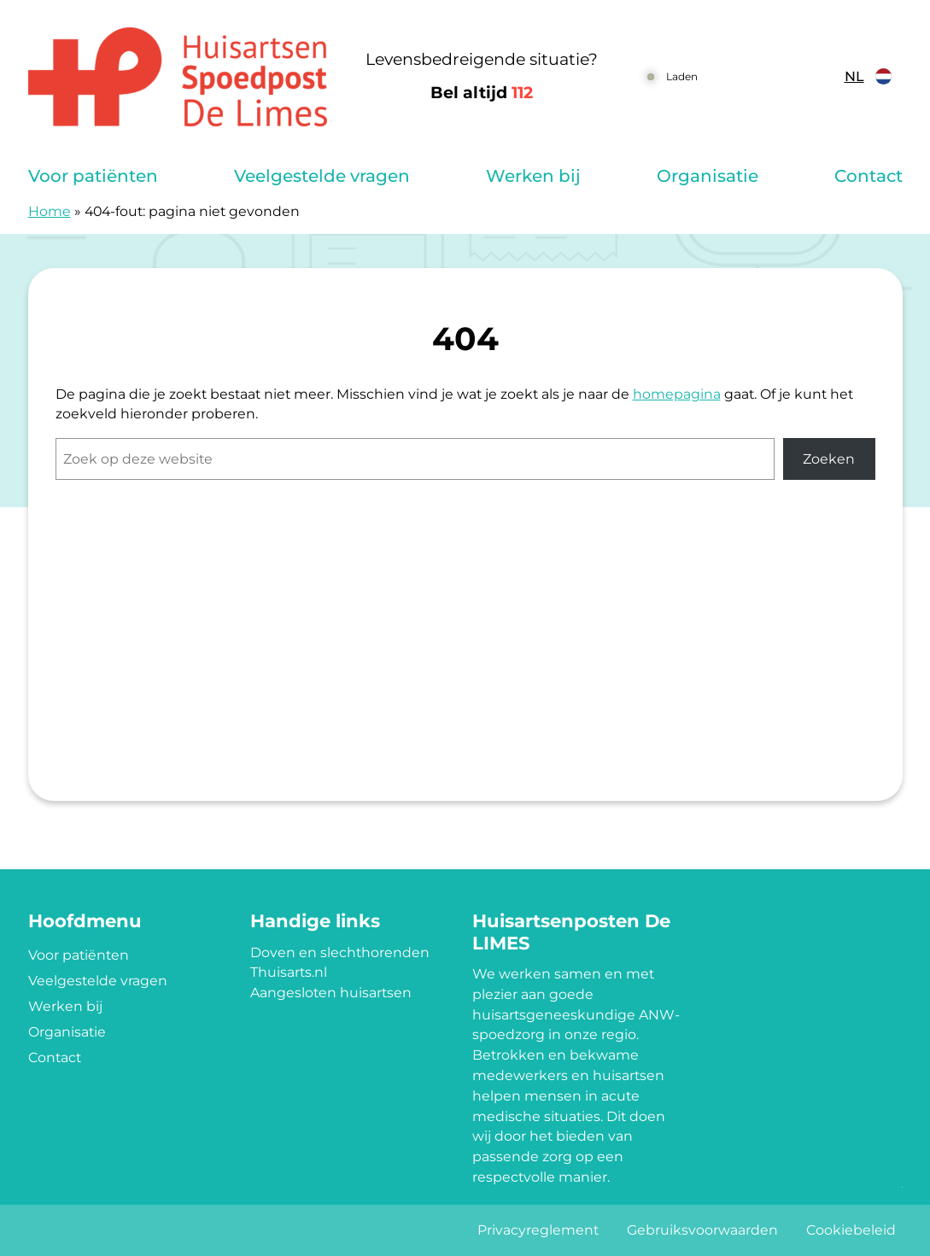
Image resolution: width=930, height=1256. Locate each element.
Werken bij (533, 176)
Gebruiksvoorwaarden (702, 1230)
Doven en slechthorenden (340, 952)
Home (49, 211)
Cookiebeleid (851, 1230)
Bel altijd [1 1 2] (481, 92)
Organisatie (707, 176)
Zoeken (829, 459)
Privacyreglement (538, 1230)
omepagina (681, 394)
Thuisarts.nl (288, 972)
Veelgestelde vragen (322, 176)
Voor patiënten (93, 176)
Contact (868, 176)
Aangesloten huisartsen (331, 992)
